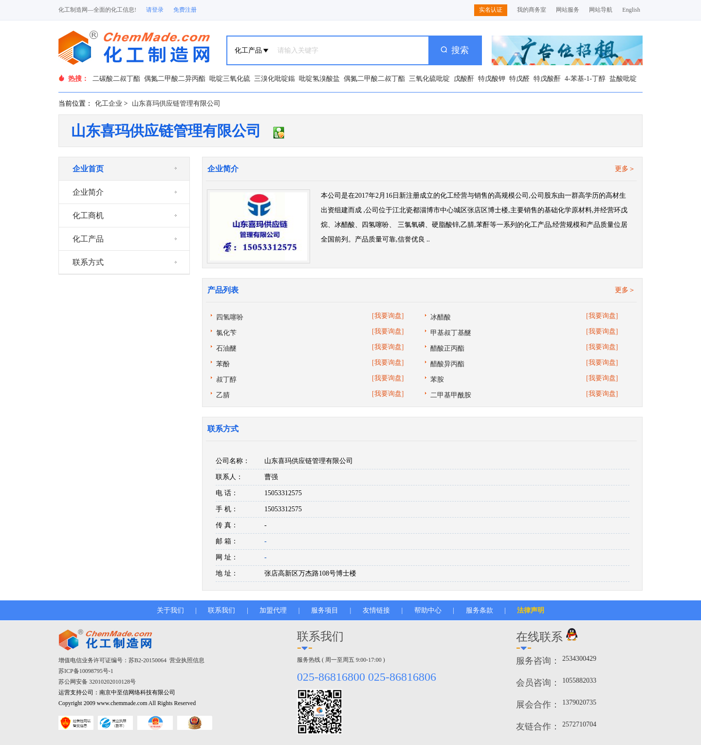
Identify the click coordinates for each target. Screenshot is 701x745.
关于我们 (170, 610)
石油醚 (226, 348)
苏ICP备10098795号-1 (85, 671)
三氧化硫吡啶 (429, 78)
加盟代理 (273, 610)
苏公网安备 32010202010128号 (97, 681)
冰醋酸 (440, 317)
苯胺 (437, 379)
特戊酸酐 (547, 78)
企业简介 (88, 192)
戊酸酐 (464, 78)
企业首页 (88, 169)
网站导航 (600, 9)
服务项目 (324, 610)
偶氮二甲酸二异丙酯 (174, 78)
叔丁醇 (226, 379)
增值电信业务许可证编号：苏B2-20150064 (112, 660)
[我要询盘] (388, 315)
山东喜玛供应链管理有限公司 (176, 103)
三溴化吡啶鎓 (274, 78)
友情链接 (376, 610)
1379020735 (579, 702)
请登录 (155, 9)
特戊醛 (519, 78)
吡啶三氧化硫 (229, 78)
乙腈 (223, 395)
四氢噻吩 (229, 317)
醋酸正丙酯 (447, 348)
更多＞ (625, 168)
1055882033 (579, 680)
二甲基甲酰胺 (450, 395)
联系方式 (88, 262)
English (631, 9)
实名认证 (490, 9)
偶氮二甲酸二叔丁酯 (374, 78)
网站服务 (567, 9)
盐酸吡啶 (623, 78)
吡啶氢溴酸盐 (319, 78)
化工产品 (88, 239)
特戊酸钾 (491, 78)
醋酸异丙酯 (447, 364)
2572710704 (579, 724)
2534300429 (579, 658)
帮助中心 (428, 610)
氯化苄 (226, 332)
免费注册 (185, 9)
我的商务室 (531, 9)
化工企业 (108, 103)
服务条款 (479, 610)
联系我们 (221, 610)
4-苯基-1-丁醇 (585, 78)
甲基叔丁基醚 (450, 332)
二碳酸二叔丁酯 (116, 78)
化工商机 (88, 215)
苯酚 (223, 364)
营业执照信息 (186, 660)
